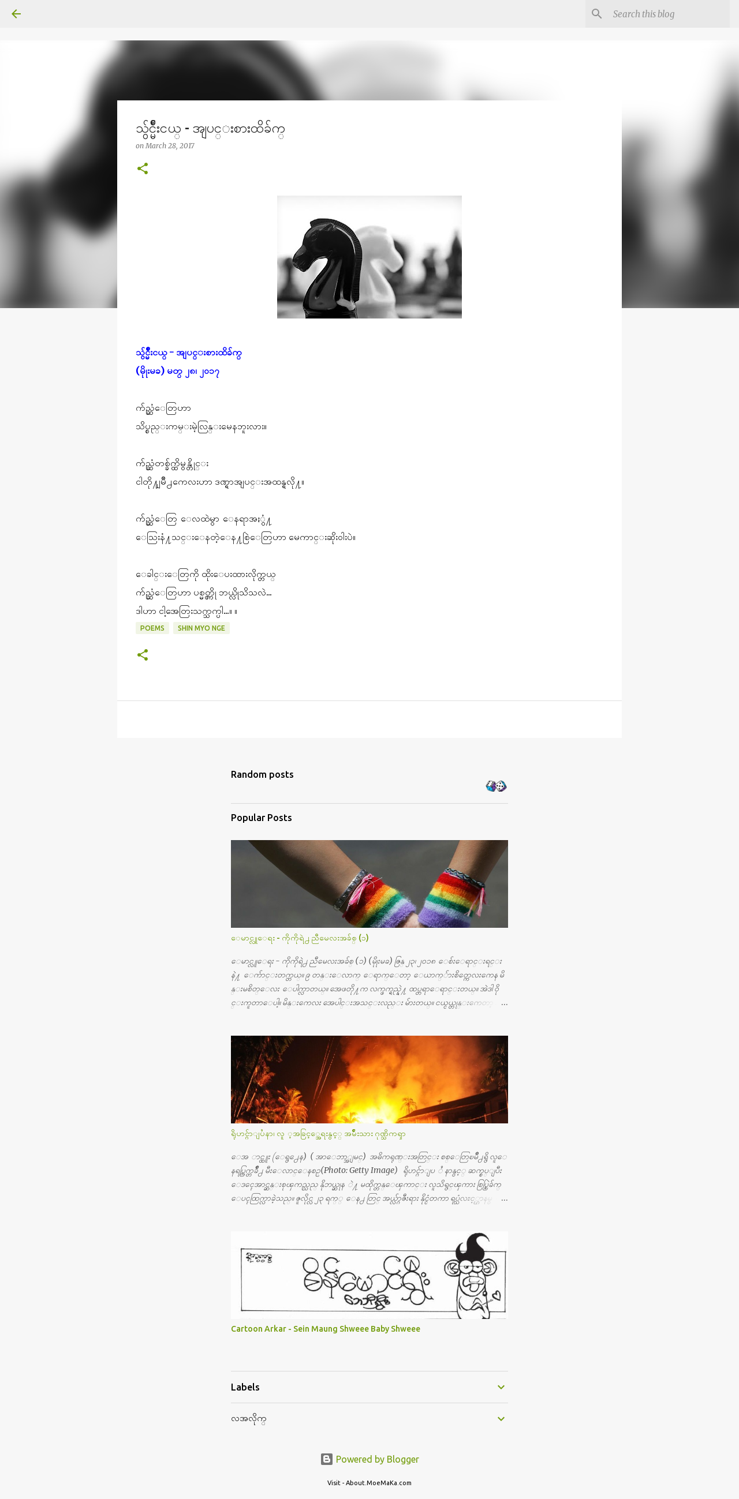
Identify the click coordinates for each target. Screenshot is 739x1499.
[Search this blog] (669, 14)
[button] (143, 169)
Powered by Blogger (369, 1459)
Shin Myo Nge (201, 628)
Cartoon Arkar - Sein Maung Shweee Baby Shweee (325, 1328)
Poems (152, 628)
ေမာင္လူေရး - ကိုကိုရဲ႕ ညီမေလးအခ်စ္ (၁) (300, 937)
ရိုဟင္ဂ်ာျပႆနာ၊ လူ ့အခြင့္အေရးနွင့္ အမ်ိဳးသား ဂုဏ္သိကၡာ (318, 1133)
